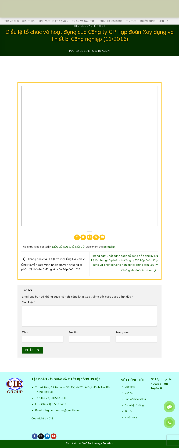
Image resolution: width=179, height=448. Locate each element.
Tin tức (131, 21)
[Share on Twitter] (83, 237)
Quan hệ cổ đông (111, 21)
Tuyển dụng (147, 21)
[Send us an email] (41, 436)
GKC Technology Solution (97, 443)
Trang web (122, 332)
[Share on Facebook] (77, 237)
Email (73, 332)
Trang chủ (11, 21)
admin (106, 50)
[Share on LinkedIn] (102, 237)
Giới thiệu (29, 21)
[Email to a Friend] (89, 237)
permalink (109, 246)
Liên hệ (163, 21)
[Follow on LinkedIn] (47, 436)
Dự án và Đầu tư (84, 21)
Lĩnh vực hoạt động (53, 21)
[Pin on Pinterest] (96, 237)
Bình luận (28, 302)
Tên (25, 332)
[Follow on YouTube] (53, 436)
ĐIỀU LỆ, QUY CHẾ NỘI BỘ (90, 26)
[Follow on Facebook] (35, 436)
